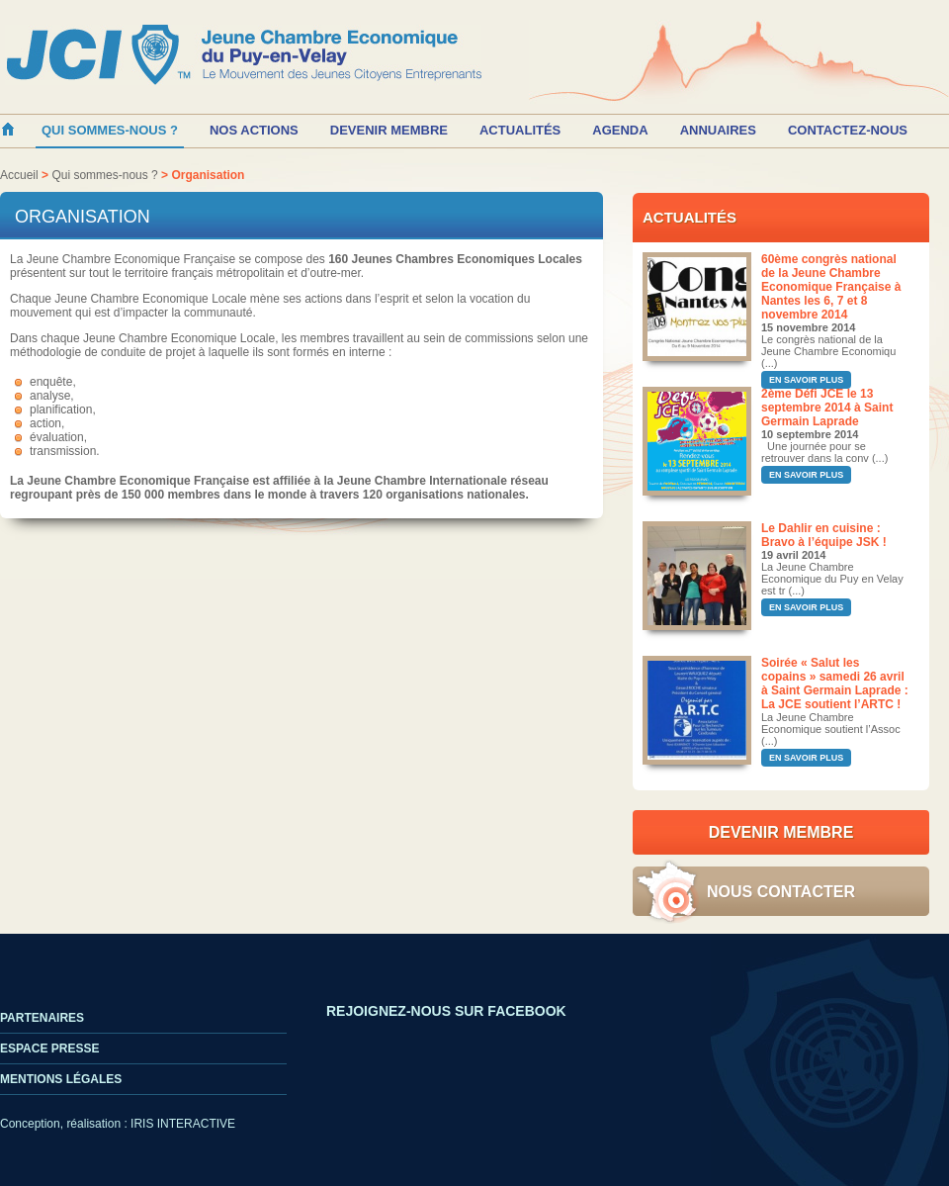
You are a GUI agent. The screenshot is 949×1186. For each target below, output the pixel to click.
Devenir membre (389, 130)
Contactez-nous (847, 130)
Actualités (520, 130)
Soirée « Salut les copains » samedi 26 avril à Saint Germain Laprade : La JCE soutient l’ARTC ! (834, 683)
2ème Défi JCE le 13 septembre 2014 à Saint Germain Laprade (827, 407)
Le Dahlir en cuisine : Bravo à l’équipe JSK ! (824, 535)
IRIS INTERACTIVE (182, 1124)
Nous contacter (781, 891)
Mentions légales (61, 1079)
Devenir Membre (781, 832)
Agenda (619, 130)
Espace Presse (49, 1048)
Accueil (19, 175)
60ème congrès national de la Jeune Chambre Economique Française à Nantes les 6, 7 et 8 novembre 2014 (831, 286)
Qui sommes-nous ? (104, 175)
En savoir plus (806, 380)
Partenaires (42, 1018)
